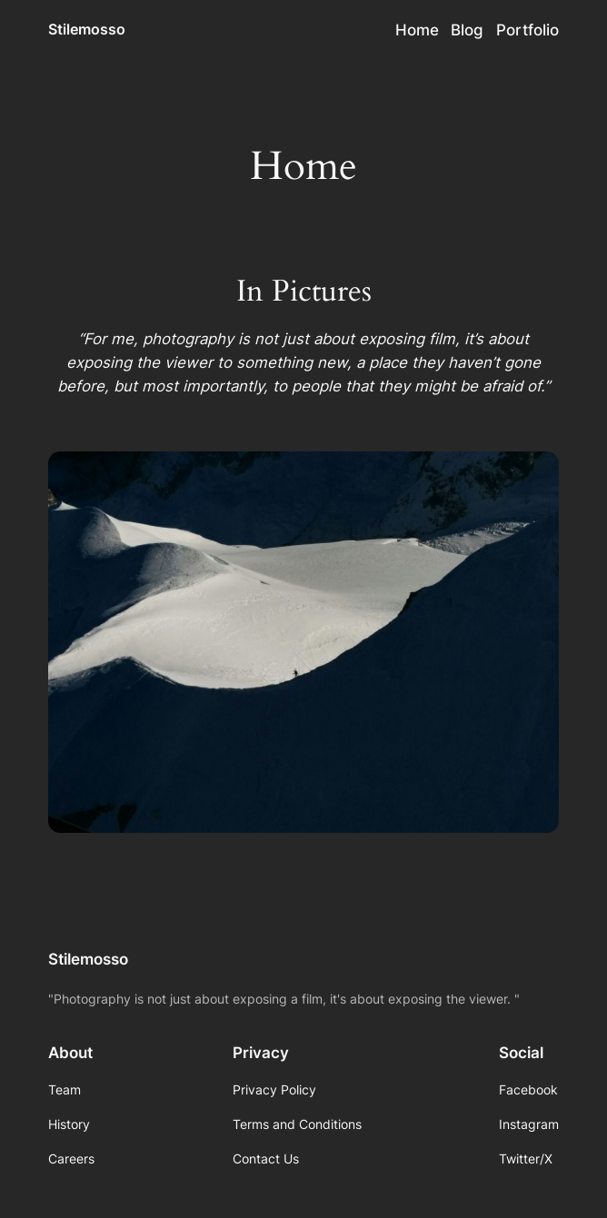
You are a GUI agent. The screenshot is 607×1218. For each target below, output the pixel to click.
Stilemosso (86, 29)
